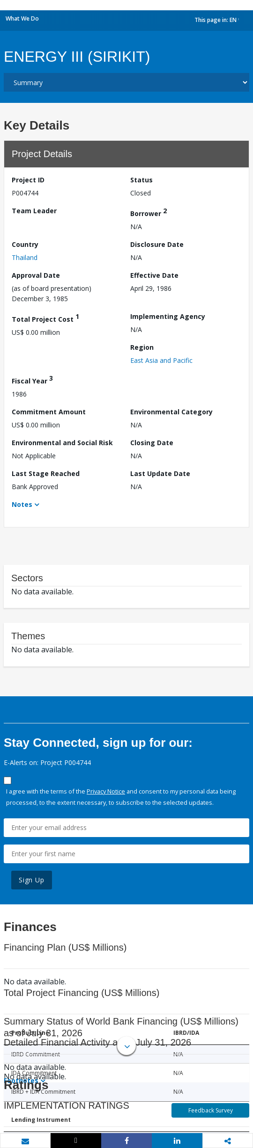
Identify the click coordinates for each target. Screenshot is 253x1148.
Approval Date (36, 275)
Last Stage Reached (46, 473)
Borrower (148, 212)
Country (25, 244)
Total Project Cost (45, 318)
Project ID (28, 179)
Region (142, 347)
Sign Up (32, 879)
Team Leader (34, 210)
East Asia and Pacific (161, 360)
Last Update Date (160, 473)
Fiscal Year (32, 379)
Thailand (24, 257)
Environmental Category (171, 411)
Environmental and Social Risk (62, 442)
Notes (22, 504)
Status (141, 179)
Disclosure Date (157, 244)
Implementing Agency (167, 316)
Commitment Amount (49, 411)
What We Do (22, 18)
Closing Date (151, 442)
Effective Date (154, 275)
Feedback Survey (210, 1110)
